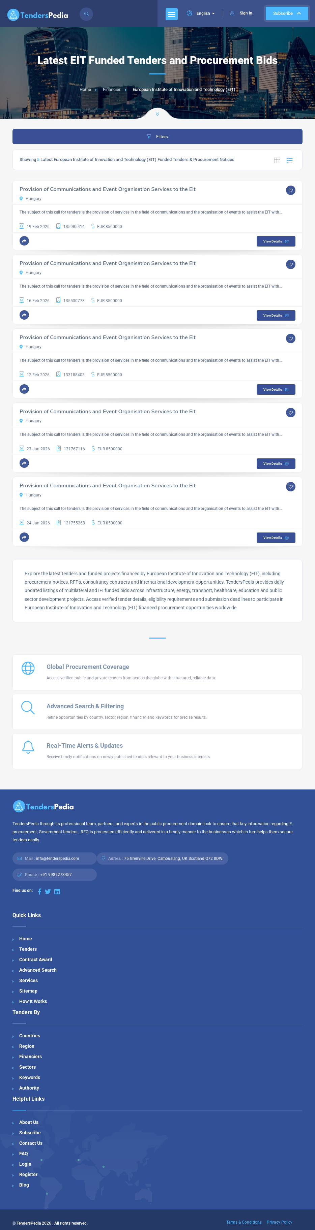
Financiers (30, 1056)
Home (85, 89)
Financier (112, 89)
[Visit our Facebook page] (39, 891)
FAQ (23, 1153)
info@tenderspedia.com (57, 858)
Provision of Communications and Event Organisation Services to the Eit (108, 189)
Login (25, 1164)
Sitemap (28, 991)
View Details (276, 241)
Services (28, 980)
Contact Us (30, 1143)
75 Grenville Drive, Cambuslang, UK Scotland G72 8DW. (173, 858)
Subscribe (287, 13)
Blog (24, 1185)
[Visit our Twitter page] (48, 891)
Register (28, 1174)
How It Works (33, 1001)
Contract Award (35, 959)
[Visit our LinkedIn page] (57, 891)
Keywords (29, 1077)
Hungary (30, 198)
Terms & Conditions (244, 1222)
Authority (29, 1088)
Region (26, 1046)
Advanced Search (38, 970)
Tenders (28, 949)
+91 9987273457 (56, 874)
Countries (29, 1035)
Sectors (27, 1067)
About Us (28, 1122)
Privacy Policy (279, 1222)
